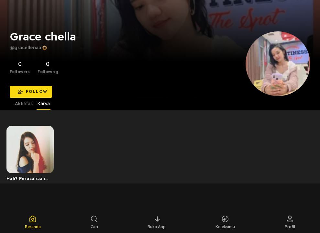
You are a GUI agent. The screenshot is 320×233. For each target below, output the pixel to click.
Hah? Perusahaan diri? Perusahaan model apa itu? (25, 179)
